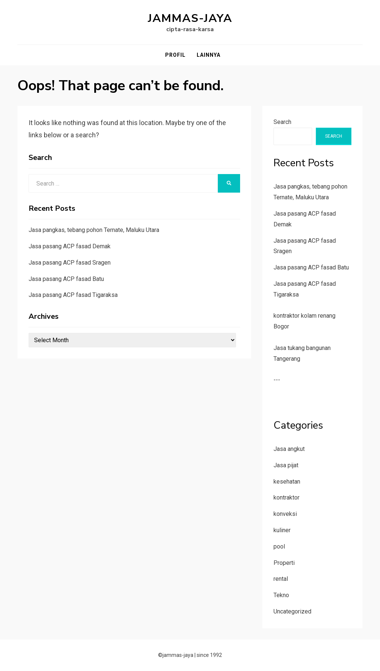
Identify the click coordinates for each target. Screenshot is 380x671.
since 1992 (209, 655)
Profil (175, 55)
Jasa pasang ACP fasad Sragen (70, 262)
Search (282, 121)
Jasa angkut (289, 448)
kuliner (282, 530)
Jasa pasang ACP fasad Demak (70, 246)
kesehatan (286, 481)
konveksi (285, 513)
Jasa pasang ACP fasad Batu (66, 278)
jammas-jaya (190, 18)
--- (276, 379)
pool (279, 546)
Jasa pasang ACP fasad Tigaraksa (73, 294)
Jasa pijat (285, 465)
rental (280, 578)
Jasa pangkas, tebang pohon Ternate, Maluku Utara (94, 229)
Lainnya (208, 55)
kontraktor (286, 497)
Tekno (281, 595)
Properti (284, 562)
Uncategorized (292, 611)
